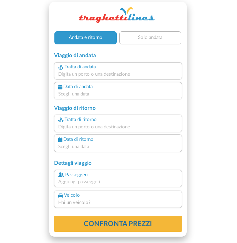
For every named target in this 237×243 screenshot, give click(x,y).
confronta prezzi (118, 223)
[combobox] (118, 74)
